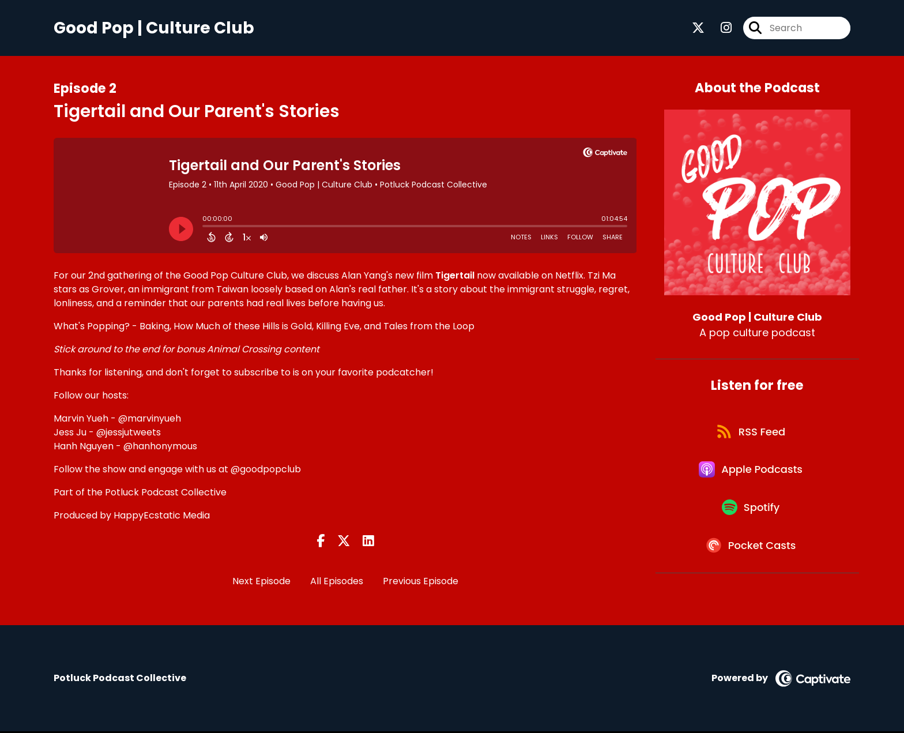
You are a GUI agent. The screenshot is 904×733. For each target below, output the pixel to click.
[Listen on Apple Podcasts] (751, 476)
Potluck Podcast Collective (166, 493)
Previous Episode (420, 582)
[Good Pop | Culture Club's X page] (698, 28)
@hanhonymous (160, 447)
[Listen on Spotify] (751, 517)
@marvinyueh (149, 419)
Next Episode (261, 582)
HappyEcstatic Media (162, 516)
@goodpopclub (266, 470)
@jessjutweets (128, 433)
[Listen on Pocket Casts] (751, 558)
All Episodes (336, 582)
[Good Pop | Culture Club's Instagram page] (719, 28)
